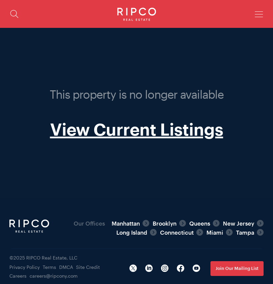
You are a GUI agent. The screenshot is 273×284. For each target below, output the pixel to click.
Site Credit (88, 267)
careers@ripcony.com (54, 276)
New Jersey (238, 223)
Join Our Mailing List (237, 268)
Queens (199, 223)
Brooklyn (165, 223)
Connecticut (177, 232)
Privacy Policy (24, 267)
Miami (214, 232)
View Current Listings (136, 129)
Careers (18, 276)
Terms (49, 267)
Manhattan (126, 223)
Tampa (245, 232)
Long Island (131, 232)
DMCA (66, 267)
